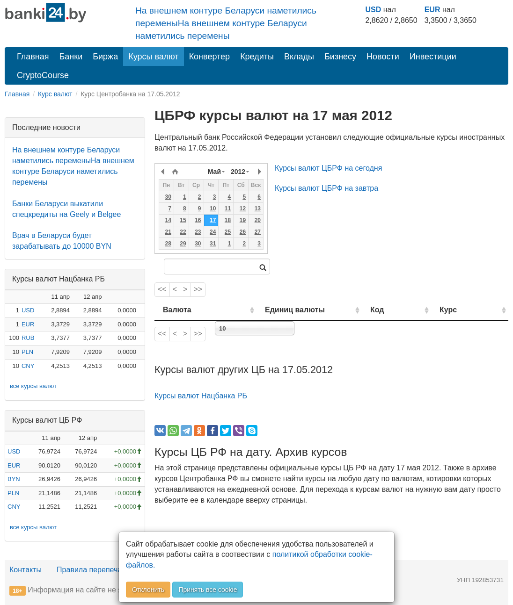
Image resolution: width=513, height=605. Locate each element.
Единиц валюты (278, 310)
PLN (27, 351)
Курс (460, 310)
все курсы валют (33, 385)
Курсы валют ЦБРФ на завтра (326, 188)
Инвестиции (433, 56)
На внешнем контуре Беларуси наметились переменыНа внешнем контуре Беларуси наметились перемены (225, 23)
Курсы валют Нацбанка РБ (200, 396)
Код (400, 310)
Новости (382, 56)
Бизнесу (340, 56)
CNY (28, 365)
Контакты (25, 570)
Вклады (299, 56)
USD (373, 10)
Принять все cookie (207, 589)
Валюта (177, 310)
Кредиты (257, 56)
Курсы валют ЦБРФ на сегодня (328, 168)
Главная (33, 56)
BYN (13, 479)
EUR (432, 10)
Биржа (105, 56)
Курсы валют (153, 56)
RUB (28, 337)
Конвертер (209, 56)
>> (197, 289)
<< (162, 289)
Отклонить (148, 589)
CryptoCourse (43, 75)
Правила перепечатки (94, 570)
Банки (71, 56)
